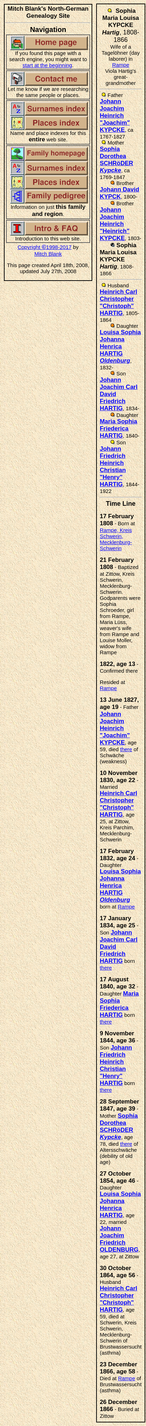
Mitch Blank (48, 254)
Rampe (120, 65)
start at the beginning (47, 65)
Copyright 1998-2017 (45, 247)
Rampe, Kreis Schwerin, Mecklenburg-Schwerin (116, 539)
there (126, 749)
